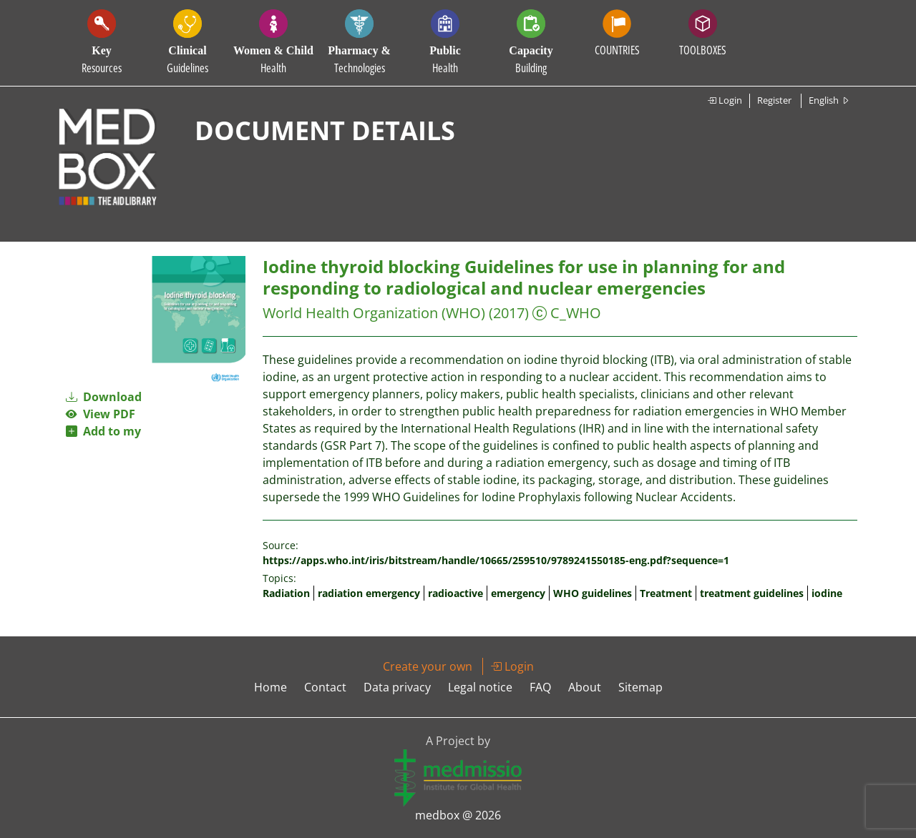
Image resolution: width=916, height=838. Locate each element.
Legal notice (480, 687)
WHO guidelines (592, 593)
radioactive (455, 593)
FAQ (540, 687)
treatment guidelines (752, 593)
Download (104, 397)
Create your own (427, 666)
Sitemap (640, 687)
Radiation (286, 593)
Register (774, 100)
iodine (827, 593)
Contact (325, 687)
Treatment (666, 593)
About (584, 687)
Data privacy (397, 687)
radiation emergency (369, 593)
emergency (518, 593)
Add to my (103, 431)
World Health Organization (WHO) (374, 312)
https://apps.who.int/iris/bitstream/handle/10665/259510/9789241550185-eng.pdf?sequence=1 (496, 560)
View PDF (100, 414)
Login (724, 100)
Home (270, 687)
